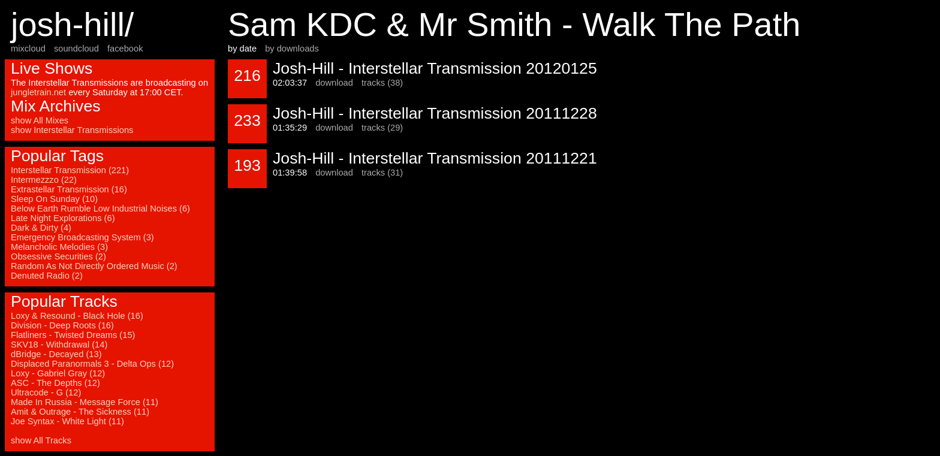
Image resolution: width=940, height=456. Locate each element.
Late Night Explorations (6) (63, 218)
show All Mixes (39, 120)
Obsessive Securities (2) (58, 256)
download (334, 82)
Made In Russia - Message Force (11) (84, 402)
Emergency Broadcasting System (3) (82, 237)
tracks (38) (382, 82)
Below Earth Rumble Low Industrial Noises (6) (100, 208)
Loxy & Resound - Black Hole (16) (77, 316)
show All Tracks (41, 440)
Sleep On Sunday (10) (54, 199)
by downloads (292, 48)
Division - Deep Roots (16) (62, 325)
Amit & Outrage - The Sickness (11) (80, 411)
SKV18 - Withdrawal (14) (59, 344)
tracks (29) (382, 127)
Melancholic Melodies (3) (59, 247)
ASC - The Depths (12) (55, 383)
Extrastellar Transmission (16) (69, 189)
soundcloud (76, 48)
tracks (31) (382, 172)
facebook (125, 48)
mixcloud (28, 48)
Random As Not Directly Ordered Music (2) (94, 266)
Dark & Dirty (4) (41, 227)
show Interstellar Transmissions (72, 130)
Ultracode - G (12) (46, 392)
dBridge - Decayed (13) (56, 354)
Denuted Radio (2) (47, 275)
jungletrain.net (38, 92)
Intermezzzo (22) (44, 180)
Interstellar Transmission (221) (70, 170)
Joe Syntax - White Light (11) (67, 421)
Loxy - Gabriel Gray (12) (58, 373)
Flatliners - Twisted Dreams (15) (73, 335)
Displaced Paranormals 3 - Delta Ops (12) (92, 364)
